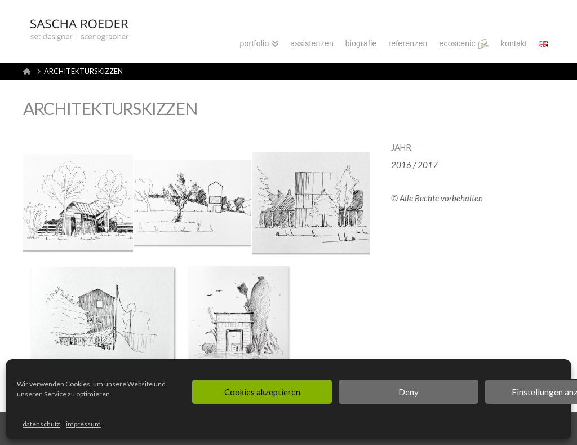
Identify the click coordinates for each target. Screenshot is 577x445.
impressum (83, 424)
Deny (408, 392)
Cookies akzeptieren (262, 392)
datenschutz (41, 424)
